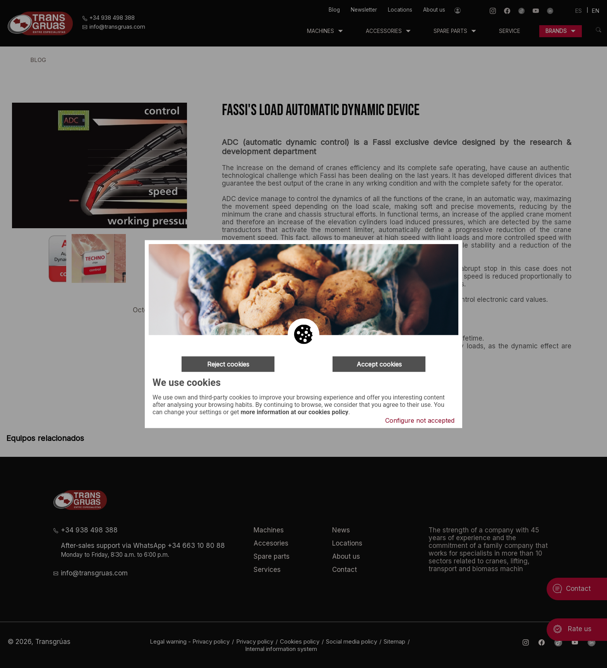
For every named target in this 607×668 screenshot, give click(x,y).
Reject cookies (228, 364)
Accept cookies (379, 364)
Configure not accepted (419, 420)
